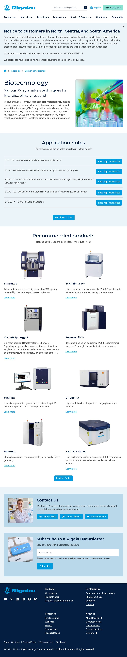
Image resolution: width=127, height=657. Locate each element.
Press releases (52, 633)
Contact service (94, 621)
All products (51, 593)
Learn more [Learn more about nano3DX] (9, 465)
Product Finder (63, 478)
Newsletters (51, 629)
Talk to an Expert (113, 7)
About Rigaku (94, 618)
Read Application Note (109, 161)
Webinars (49, 621)
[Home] (5, 71)
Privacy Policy (29, 642)
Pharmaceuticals (94, 597)
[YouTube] (5, 599)
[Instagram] (23, 599)
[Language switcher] (95, 7)
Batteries (90, 600)
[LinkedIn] (17, 599)
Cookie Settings (12, 642)
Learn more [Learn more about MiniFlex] (9, 411)
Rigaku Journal (52, 618)
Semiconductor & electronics (100, 593)
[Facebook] (29, 599)
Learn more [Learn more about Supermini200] (71, 351)
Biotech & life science (35, 71)
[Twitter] (11, 599)
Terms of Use (46, 642)
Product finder (52, 597)
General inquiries (94, 629)
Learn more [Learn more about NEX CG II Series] (71, 469)
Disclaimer (61, 642)
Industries (15, 71)
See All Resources (64, 217)
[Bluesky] (35, 599)
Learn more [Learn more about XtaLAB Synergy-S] (9, 358)
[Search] (70, 7)
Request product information (59, 600)
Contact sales (93, 625)
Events (48, 625)
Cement (90, 604)
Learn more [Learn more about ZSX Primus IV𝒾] (71, 297)
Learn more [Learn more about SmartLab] (9, 297)
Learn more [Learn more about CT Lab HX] (71, 411)
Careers (91, 633)
